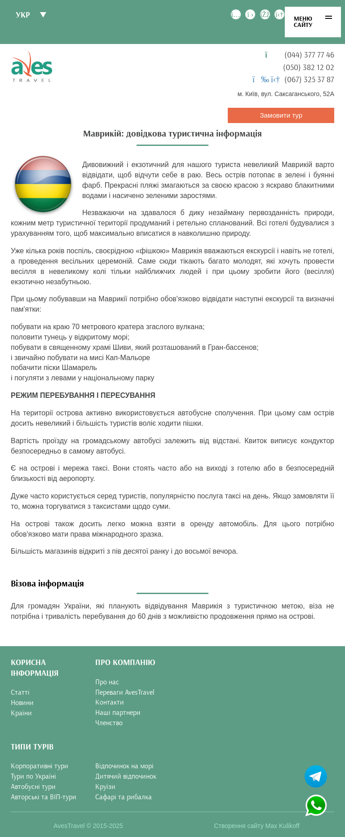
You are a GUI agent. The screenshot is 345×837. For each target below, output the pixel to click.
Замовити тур (281, 115)
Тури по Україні (33, 776)
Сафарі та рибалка (123, 797)
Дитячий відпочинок (125, 776)
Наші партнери (118, 712)
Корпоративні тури (39, 766)
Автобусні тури (33, 786)
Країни (21, 713)
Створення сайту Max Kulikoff (256, 825)
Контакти (109, 702)
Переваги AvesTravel (125, 692)
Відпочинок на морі (124, 766)
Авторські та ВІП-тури (43, 797)
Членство (109, 722)
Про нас (107, 682)
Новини (22, 702)
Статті (20, 692)
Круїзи (105, 786)
